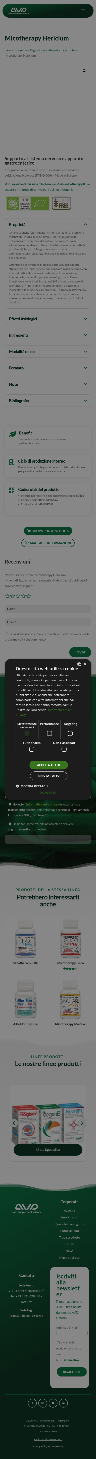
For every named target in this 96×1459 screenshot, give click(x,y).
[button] (32, 786)
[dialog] (48, 729)
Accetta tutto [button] (48, 765)
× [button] (84, 664)
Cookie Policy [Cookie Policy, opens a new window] (48, 793)
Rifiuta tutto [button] (48, 776)
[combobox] (79, 664)
